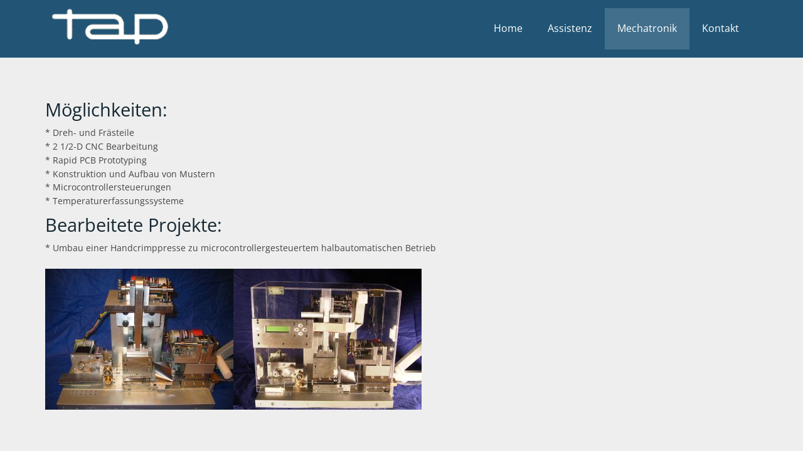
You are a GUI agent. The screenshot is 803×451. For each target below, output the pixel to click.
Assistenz (570, 28)
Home (508, 28)
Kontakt (720, 28)
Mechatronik (647, 28)
